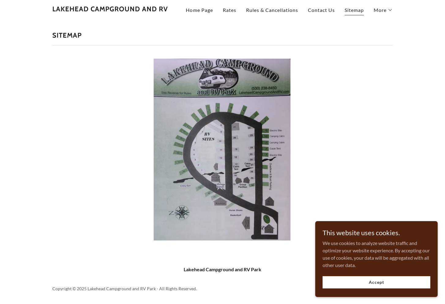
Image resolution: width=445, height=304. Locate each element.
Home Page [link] (199, 10)
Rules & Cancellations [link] (272, 10)
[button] (383, 10)
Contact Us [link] (321, 10)
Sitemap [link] (354, 10)
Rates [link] (229, 10)
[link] (110, 9)
